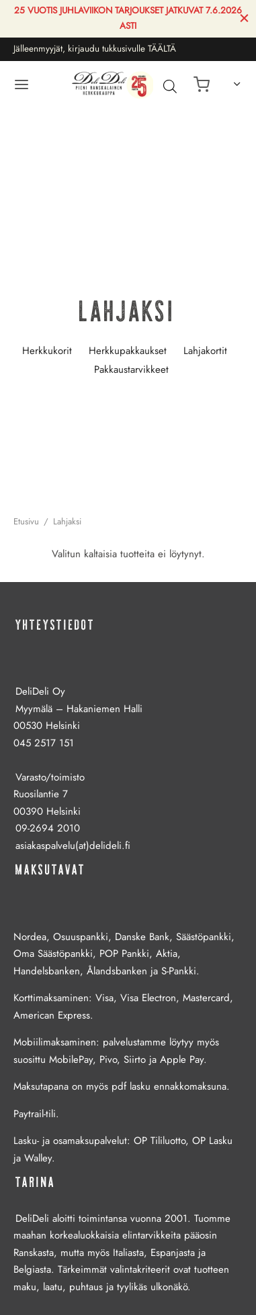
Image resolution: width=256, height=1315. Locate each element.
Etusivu (26, 521)
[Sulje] (244, 18)
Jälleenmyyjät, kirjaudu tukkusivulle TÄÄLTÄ (94, 48)
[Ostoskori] (202, 84)
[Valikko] (21, 84)
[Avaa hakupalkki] (170, 86)
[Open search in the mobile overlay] (166, 86)
